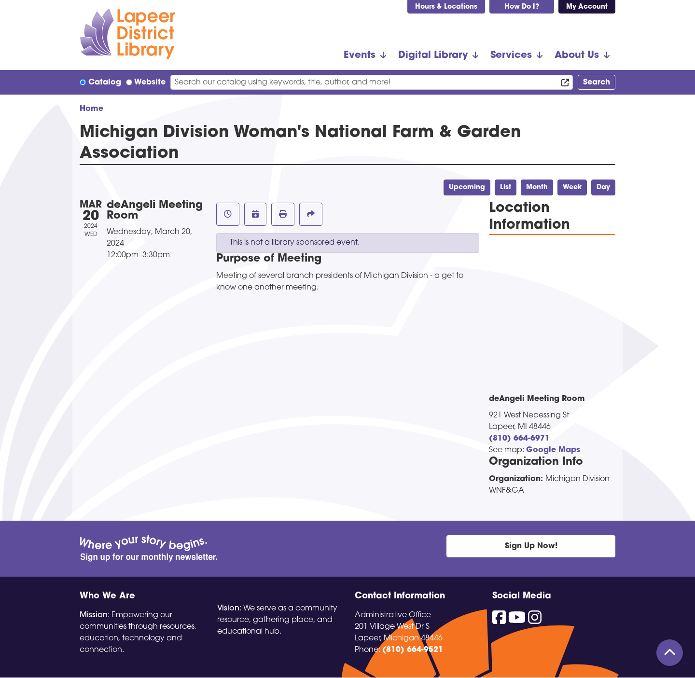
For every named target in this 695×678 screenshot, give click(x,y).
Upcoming (467, 187)
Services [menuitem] (511, 55)
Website (150, 82)
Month (537, 187)
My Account (587, 7)
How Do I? (521, 7)
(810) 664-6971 (519, 439)
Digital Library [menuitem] (433, 55)
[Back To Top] (669, 652)
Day (603, 187)
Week (572, 187)
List (505, 187)
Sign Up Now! (531, 546)
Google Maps (553, 450)
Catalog (104, 82)
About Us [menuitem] (577, 55)
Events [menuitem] (359, 55)
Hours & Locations (446, 7)
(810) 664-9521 (412, 650)
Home (91, 109)
